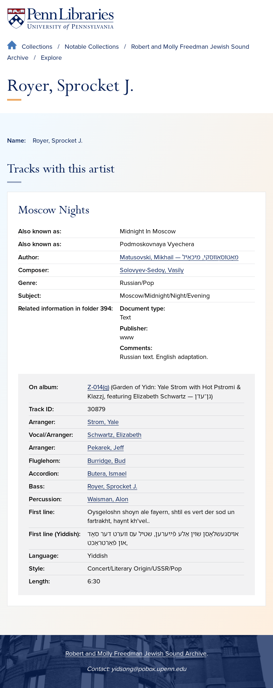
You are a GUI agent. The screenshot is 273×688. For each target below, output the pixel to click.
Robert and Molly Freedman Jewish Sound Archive (136, 653)
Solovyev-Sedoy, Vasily (152, 270)
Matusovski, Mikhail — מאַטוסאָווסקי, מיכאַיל (179, 257)
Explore (51, 58)
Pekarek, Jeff (105, 447)
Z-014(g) (98, 387)
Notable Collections (92, 47)
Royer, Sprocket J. (112, 486)
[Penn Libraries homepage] (60, 18)
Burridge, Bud (106, 461)
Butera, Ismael (107, 473)
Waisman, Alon (107, 499)
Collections (37, 47)
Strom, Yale (103, 422)
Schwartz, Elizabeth (114, 435)
